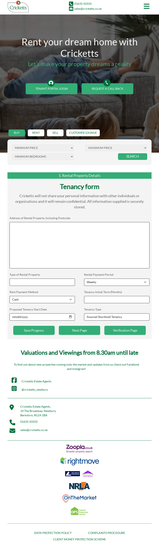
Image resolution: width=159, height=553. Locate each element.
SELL (55, 132)
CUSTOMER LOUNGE (83, 132)
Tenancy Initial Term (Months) (103, 292)
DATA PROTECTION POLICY (53, 533)
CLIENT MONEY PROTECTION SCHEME (79, 539)
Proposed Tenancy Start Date (28, 309)
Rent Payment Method (24, 292)
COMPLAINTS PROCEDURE (106, 533)
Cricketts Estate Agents (31, 380)
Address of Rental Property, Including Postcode (40, 218)
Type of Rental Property (25, 274)
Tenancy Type (92, 309)
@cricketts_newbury (30, 388)
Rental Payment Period (98, 274)
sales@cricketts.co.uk (85, 8)
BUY (17, 132)
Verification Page (125, 330)
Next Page (79, 330)
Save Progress (34, 330)
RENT (36, 132)
